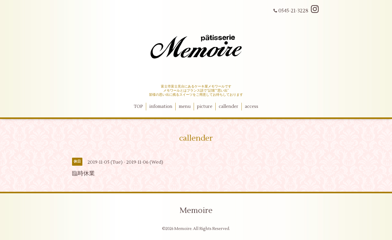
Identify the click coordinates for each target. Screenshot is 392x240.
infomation (160, 106)
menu (185, 106)
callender (228, 106)
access (251, 106)
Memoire (196, 210)
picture (204, 106)
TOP (138, 106)
